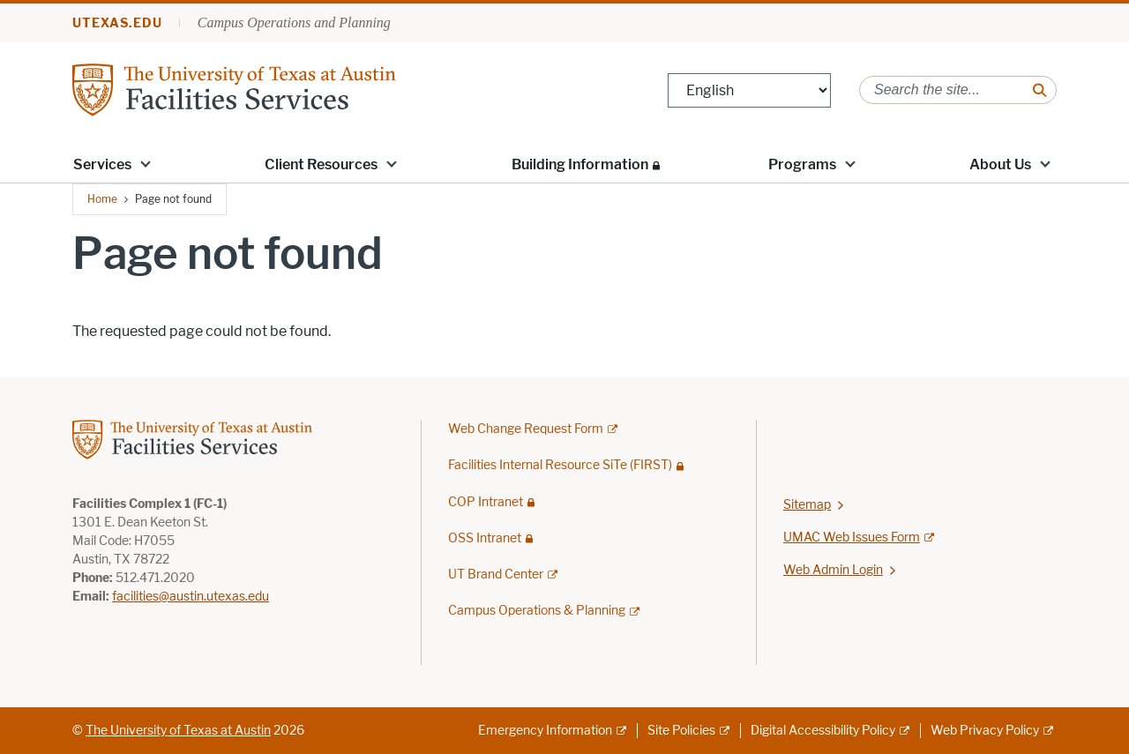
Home (102, 198)
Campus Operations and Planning (294, 22)
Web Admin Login (833, 570)
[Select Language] (749, 90)
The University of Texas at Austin (178, 730)
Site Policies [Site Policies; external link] (681, 730)
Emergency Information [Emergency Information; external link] (545, 730)
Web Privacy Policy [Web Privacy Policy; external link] (985, 730)
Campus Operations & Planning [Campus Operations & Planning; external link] (536, 610)
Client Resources (321, 164)
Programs (802, 164)
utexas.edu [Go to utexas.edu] (117, 23)
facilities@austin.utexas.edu (190, 596)
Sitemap (807, 504)
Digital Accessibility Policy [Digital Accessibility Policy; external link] (823, 730)
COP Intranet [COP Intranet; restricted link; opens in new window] (485, 502)
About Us (1000, 164)
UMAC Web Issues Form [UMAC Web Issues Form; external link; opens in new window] (851, 537)
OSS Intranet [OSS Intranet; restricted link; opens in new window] (484, 538)
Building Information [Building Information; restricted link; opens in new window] (580, 164)
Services (102, 164)
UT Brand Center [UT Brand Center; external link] (495, 574)
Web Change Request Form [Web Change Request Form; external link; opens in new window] (525, 429)
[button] (145, 163)
